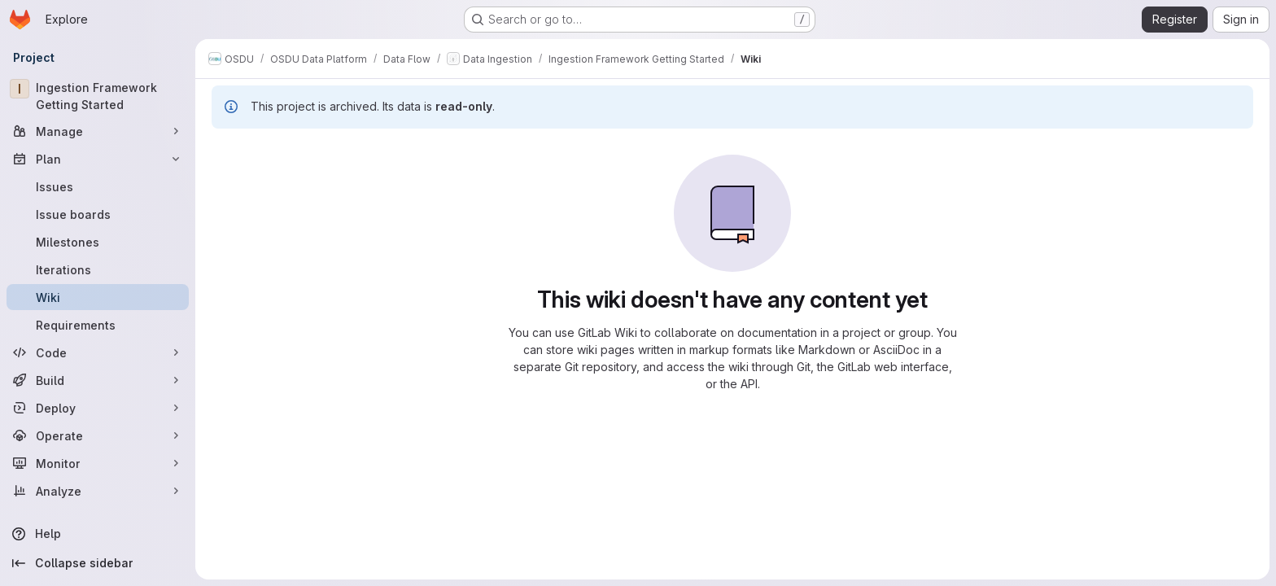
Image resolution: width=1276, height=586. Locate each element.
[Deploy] (98, 408)
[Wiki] (98, 297)
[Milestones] (98, 242)
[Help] (98, 534)
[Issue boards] (98, 214)
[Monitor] (98, 463)
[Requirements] (98, 325)
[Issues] (98, 186)
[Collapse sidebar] (98, 563)
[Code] (98, 352)
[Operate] (98, 435)
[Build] (98, 380)
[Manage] (98, 131)
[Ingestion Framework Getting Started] (98, 96)
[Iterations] (98, 269)
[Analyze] (98, 491)
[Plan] (98, 159)
